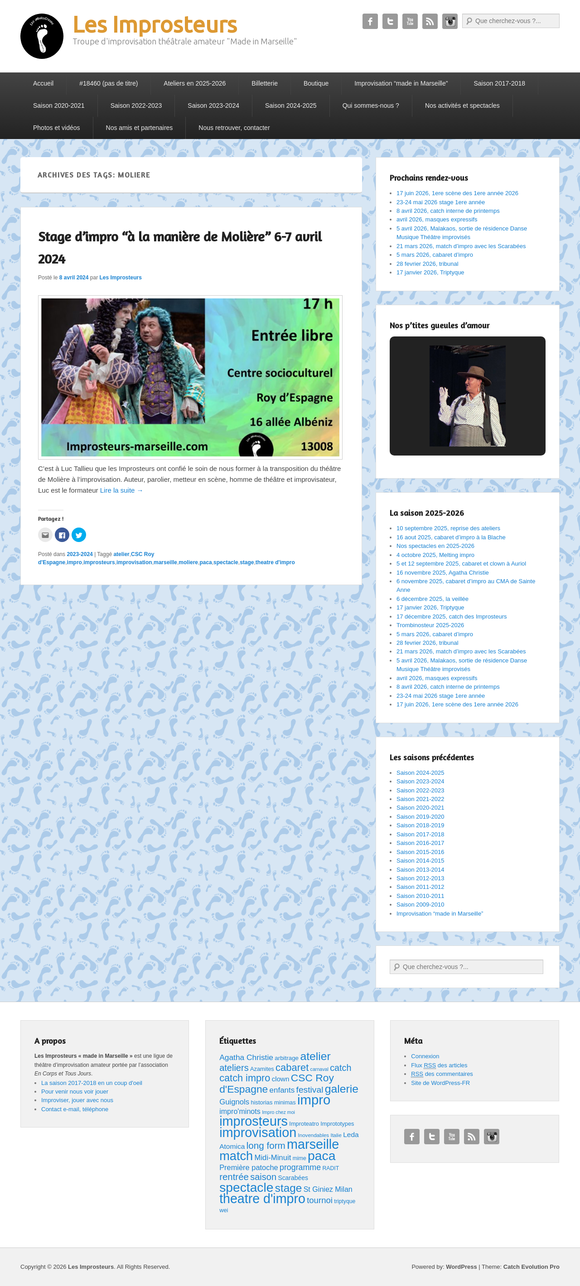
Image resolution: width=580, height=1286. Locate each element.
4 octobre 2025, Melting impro (435, 555)
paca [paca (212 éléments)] (321, 1155)
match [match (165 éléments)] (236, 1156)
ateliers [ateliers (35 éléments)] (233, 1068)
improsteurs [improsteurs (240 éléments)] (253, 1121)
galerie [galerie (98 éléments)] (341, 1089)
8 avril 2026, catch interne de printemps (448, 210)
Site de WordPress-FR (440, 1083)
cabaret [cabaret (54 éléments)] (292, 1067)
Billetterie (264, 83)
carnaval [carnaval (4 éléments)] (319, 1069)
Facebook (370, 21)
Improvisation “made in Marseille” (401, 83)
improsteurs (99, 562)
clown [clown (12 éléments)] (281, 1079)
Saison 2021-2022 (420, 799)
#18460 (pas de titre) (108, 83)
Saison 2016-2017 (420, 843)
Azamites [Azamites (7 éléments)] (262, 1068)
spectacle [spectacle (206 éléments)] (246, 1187)
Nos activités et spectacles (462, 105)
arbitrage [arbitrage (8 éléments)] (287, 1058)
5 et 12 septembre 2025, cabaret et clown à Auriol (461, 563)
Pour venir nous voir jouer (74, 1091)
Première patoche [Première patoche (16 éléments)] (248, 1167)
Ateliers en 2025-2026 (195, 83)
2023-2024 (79, 554)
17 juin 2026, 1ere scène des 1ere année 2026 (457, 193)
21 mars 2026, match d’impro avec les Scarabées (461, 246)
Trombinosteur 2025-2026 (430, 625)
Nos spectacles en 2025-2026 (435, 545)
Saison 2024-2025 (291, 105)
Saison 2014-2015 (420, 860)
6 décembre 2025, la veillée (432, 598)
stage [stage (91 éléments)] (288, 1188)
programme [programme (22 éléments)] (300, 1167)
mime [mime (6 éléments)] (299, 1158)
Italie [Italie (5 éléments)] (335, 1135)
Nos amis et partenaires (139, 127)
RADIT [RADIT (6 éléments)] (330, 1168)
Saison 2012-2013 (420, 878)
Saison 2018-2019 (420, 825)
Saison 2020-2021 (59, 105)
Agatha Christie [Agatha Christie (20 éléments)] (246, 1057)
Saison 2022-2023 (136, 105)
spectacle (225, 562)
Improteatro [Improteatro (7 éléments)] (304, 1123)
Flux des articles (439, 1065)
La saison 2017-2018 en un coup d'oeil (91, 1083)
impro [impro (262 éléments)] (313, 1099)
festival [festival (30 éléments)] (310, 1089)
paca (205, 562)
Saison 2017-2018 (499, 83)
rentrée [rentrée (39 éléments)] (234, 1177)
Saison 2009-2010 (420, 904)
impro (74, 562)
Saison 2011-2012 (420, 886)
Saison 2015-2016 (420, 852)
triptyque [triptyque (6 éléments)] (344, 1201)
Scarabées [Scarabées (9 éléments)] (293, 1177)
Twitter (390, 21)
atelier (121, 554)
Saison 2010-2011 (420, 896)
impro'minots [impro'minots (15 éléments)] (240, 1111)
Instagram (450, 21)
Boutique (316, 83)
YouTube (410, 21)
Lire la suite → (122, 490)
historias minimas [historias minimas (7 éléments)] (273, 1102)
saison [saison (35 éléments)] (263, 1177)
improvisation (134, 562)
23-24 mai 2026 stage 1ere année (440, 202)
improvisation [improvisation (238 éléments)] (257, 1132)
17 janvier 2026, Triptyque (430, 272)
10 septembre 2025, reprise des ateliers (448, 528)
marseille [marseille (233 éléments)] (313, 1144)
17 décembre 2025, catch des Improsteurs (451, 616)
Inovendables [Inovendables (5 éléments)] (313, 1135)
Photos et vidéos (56, 127)
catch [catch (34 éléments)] (340, 1068)
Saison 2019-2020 (420, 816)
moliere (188, 562)
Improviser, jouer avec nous (77, 1100)
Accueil (43, 83)
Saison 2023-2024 (213, 105)
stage (247, 562)
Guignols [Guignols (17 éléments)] (234, 1102)
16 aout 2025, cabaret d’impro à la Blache (451, 537)
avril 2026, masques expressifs (436, 219)
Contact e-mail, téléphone (74, 1109)
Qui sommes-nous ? (371, 105)
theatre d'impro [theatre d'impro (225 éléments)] (262, 1198)
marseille (165, 562)
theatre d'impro (275, 562)
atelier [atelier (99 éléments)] (315, 1056)
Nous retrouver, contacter (234, 127)
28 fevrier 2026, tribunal (427, 263)
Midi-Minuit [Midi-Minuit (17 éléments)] (272, 1157)
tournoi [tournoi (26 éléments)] (320, 1200)
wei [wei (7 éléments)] (223, 1210)
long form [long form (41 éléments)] (265, 1145)
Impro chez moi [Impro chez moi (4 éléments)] (278, 1112)
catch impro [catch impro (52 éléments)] (244, 1078)
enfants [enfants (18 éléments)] (282, 1090)
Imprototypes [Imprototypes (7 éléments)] (337, 1123)
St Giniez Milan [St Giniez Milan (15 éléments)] (328, 1189)
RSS (430, 21)
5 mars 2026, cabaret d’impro (434, 254)
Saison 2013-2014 (420, 869)
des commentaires (442, 1074)
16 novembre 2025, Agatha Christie (442, 572)
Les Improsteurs (154, 24)
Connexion (425, 1056)
